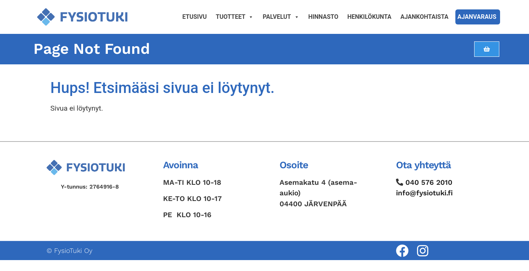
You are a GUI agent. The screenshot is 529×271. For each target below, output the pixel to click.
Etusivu (194, 16)
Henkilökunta (369, 16)
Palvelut (281, 16)
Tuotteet (235, 16)
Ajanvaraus (477, 16)
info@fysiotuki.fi (424, 193)
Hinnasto (323, 16)
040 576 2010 (428, 182)
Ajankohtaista (425, 16)
